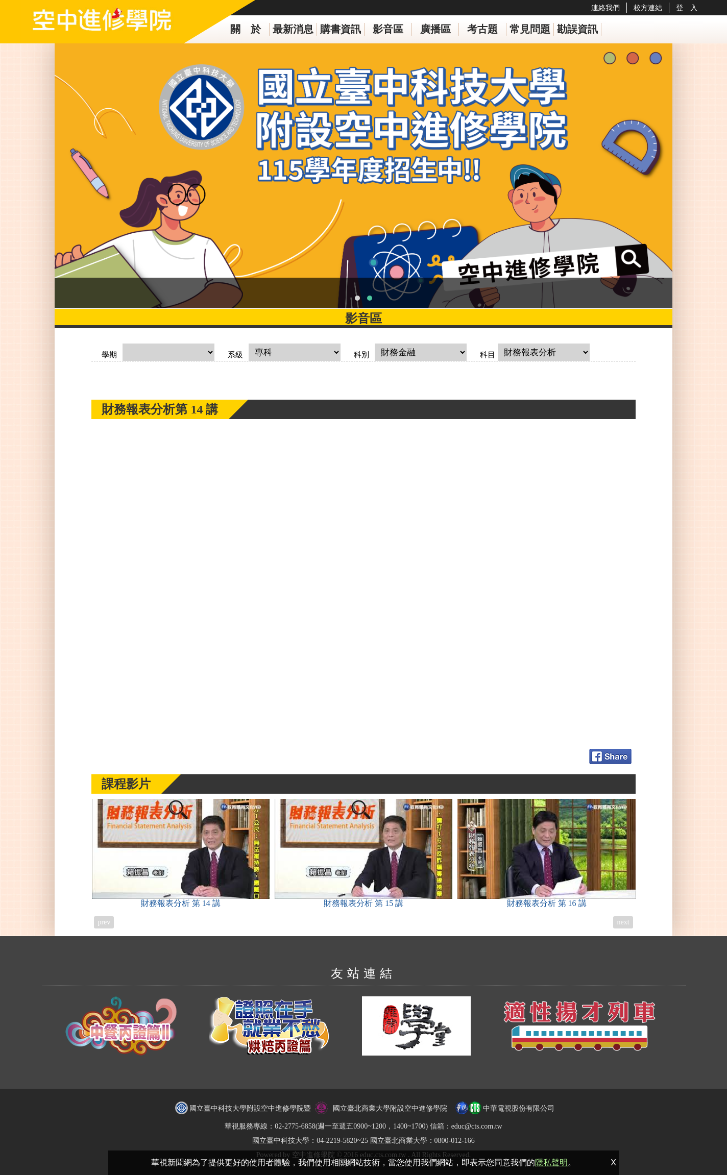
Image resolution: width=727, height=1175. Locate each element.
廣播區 (435, 29)
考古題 (482, 29)
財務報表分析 (181, 853)
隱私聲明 (551, 1162)
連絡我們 (605, 8)
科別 (361, 355)
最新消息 (293, 29)
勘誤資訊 (577, 29)
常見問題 (530, 29)
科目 (487, 355)
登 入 (686, 8)
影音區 (388, 29)
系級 (235, 355)
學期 (109, 355)
